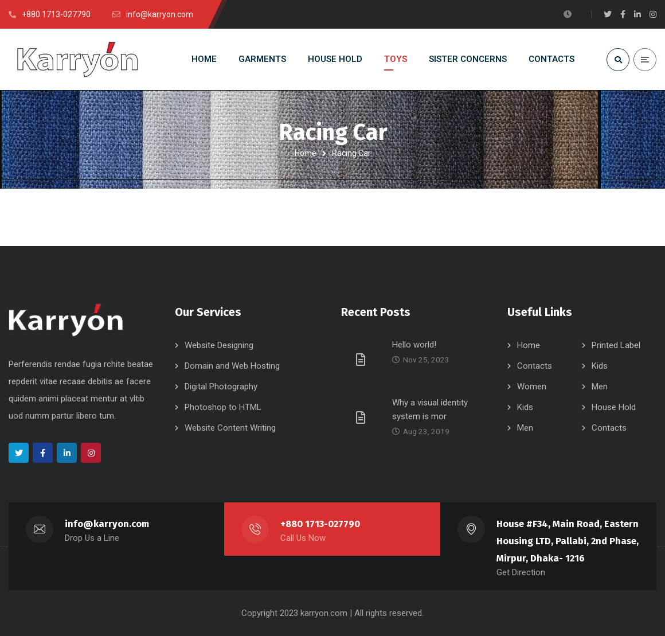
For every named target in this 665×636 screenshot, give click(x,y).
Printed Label (616, 345)
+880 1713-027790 (320, 523)
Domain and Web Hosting (232, 366)
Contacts (534, 366)
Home (305, 153)
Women (531, 386)
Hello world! (414, 345)
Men (600, 386)
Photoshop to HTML (223, 407)
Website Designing (219, 345)
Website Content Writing (230, 428)
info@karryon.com (107, 523)
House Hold (614, 407)
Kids (600, 366)
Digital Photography (221, 386)
